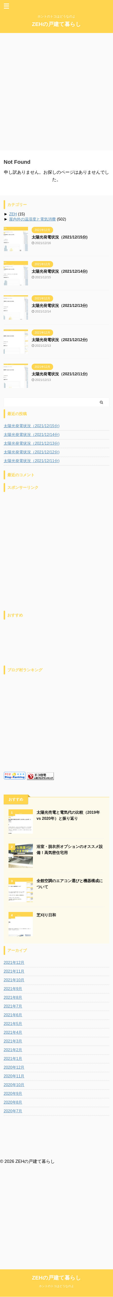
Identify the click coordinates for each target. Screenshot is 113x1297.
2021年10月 (14, 980)
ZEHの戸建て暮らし (56, 24)
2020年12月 (14, 1067)
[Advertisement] (56, 91)
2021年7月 (13, 1006)
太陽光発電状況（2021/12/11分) (59, 374)
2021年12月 (14, 962)
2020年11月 (14, 1076)
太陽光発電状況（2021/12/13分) (59, 306)
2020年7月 (13, 1111)
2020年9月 (13, 1094)
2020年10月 (14, 1085)
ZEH (13, 214)
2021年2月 (13, 1050)
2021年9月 (13, 989)
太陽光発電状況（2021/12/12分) (59, 340)
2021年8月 (13, 997)
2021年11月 (14, 971)
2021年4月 (13, 1032)
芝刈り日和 (46, 915)
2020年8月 (13, 1102)
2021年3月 (13, 1041)
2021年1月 (13, 1059)
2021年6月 (13, 1015)
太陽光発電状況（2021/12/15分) (59, 237)
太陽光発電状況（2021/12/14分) (59, 271)
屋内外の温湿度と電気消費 (32, 219)
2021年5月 (13, 1024)
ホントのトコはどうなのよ (56, 1154)
